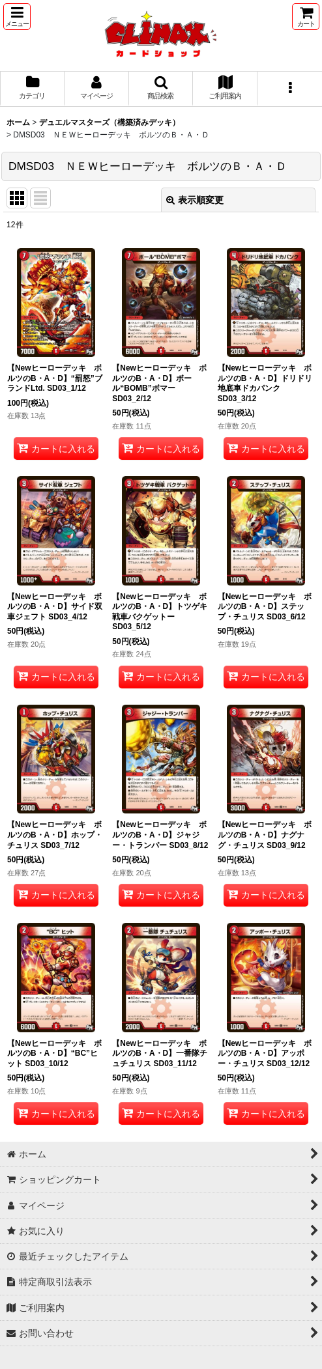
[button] (17, 16)
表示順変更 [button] (195, 200)
